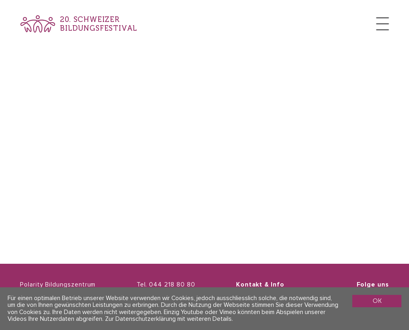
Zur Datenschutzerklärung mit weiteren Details (168, 319)
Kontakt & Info (260, 285)
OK (377, 300)
